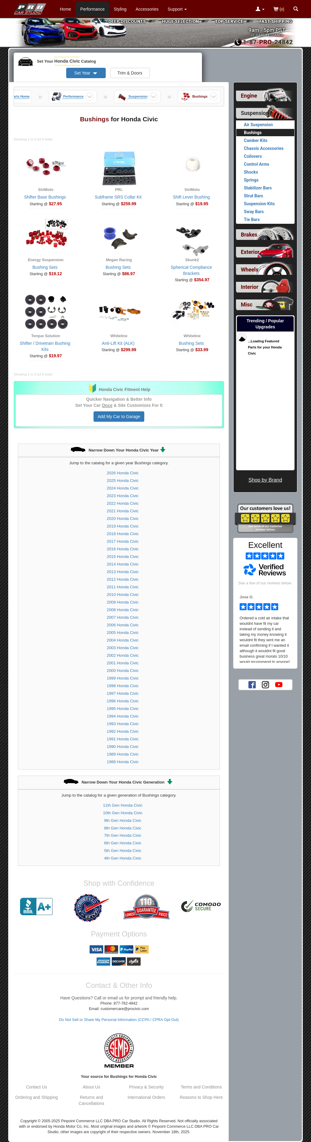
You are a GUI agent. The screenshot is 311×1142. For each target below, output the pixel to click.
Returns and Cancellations (91, 1100)
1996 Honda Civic (123, 701)
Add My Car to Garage (118, 416)
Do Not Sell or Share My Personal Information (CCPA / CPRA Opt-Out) (119, 1020)
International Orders (146, 1097)
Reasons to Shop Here (201, 1097)
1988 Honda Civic (123, 762)
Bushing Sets (45, 267)
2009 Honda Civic (123, 602)
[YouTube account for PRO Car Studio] (278, 684)
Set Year (85, 73)
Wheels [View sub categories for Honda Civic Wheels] (249, 270)
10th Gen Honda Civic (122, 813)
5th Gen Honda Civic (123, 850)
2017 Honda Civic (123, 541)
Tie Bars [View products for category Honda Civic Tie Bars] (252, 219)
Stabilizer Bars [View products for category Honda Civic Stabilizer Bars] (258, 187)
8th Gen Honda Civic (123, 828)
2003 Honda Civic (123, 647)
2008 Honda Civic (123, 609)
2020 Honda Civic (123, 518)
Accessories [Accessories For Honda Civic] (147, 9)
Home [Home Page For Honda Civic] (65, 9)
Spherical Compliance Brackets (191, 270)
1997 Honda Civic (123, 693)
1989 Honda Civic (123, 754)
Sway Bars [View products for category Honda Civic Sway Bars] (254, 211)
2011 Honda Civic (123, 587)
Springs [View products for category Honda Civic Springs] (251, 180)
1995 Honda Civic (123, 708)
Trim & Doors (130, 73)
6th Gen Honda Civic (123, 843)
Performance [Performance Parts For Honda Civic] (92, 9)
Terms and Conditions (201, 1087)
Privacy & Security (146, 1087)
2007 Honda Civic (123, 617)
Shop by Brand (265, 480)
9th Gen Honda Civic (123, 820)
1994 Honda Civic (123, 716)
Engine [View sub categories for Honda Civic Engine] (249, 96)
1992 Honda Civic (123, 731)
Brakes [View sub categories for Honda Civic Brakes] (249, 235)
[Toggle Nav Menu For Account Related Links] (260, 9)
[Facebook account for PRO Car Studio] (252, 684)
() (279, 9)
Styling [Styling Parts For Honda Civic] (120, 9)
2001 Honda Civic (123, 663)
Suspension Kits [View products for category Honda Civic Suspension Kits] (259, 203)
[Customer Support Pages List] (177, 9)
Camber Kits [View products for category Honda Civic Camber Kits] (255, 140)
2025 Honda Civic (123, 480)
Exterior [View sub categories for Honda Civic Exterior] (250, 252)
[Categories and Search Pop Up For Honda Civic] (296, 9)
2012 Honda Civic (123, 579)
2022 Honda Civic (123, 503)
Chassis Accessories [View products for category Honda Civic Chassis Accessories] (264, 148)
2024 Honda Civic (123, 488)
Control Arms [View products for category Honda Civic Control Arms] (256, 164)
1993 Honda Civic (123, 724)
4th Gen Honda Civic (123, 858)
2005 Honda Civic (123, 632)
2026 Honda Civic (123, 473)
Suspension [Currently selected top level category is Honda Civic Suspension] (255, 113)
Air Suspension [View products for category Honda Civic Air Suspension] (258, 124)
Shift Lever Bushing (191, 197)
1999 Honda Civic (123, 678)
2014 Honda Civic (123, 564)
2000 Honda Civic (123, 670)
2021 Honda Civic (123, 511)
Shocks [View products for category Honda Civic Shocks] (251, 172)
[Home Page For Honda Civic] (30, 7)
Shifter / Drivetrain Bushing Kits (45, 346)
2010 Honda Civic (123, 594)
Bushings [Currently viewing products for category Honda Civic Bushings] (253, 132)
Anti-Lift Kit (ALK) (118, 343)
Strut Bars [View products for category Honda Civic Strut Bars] (253, 195)
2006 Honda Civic (123, 625)
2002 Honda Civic (123, 655)
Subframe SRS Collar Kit (118, 197)
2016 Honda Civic (123, 549)
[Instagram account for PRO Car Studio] (265, 684)
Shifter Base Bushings (45, 197)
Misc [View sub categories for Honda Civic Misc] (246, 305)
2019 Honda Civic (123, 526)
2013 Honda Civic (123, 571)
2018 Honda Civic (123, 533)
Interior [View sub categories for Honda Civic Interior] (249, 287)
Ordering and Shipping (36, 1097)
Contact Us (36, 1087)
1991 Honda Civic (123, 739)
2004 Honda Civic (123, 640)
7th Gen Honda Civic (123, 835)
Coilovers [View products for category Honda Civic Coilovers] (253, 156)
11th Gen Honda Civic (122, 805)
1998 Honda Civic (123, 685)
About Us (91, 1087)
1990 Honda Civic (123, 746)
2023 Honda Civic (123, 495)
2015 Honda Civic (123, 556)
